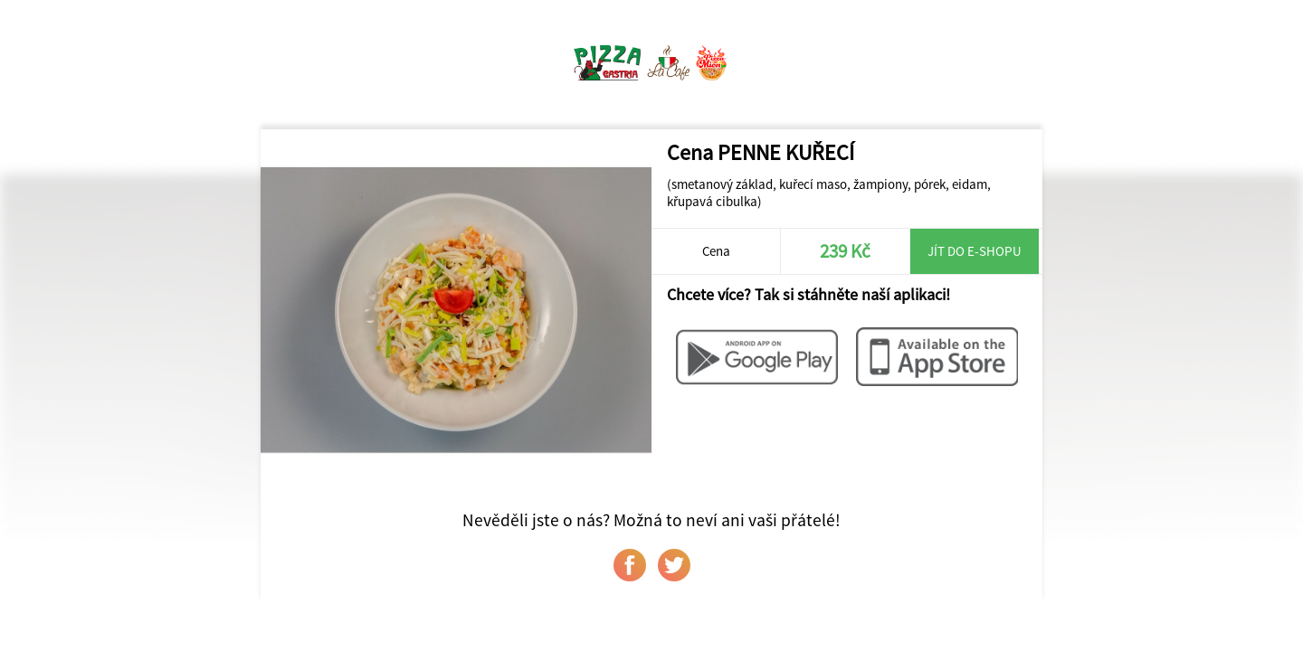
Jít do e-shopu (974, 250)
